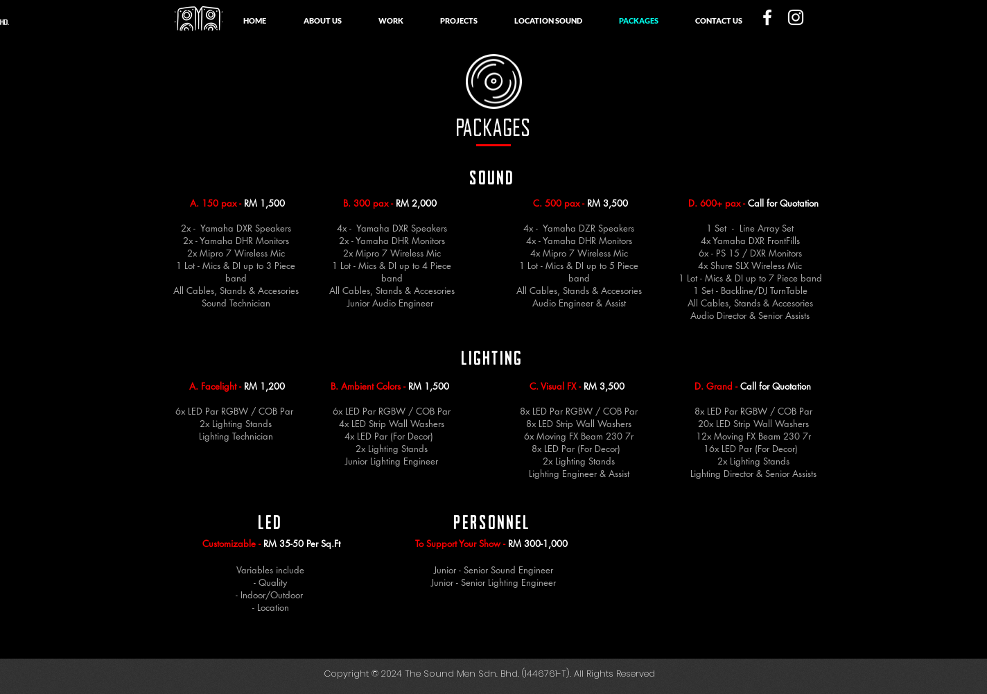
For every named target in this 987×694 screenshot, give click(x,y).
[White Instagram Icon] (795, 17)
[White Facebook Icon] (767, 17)
